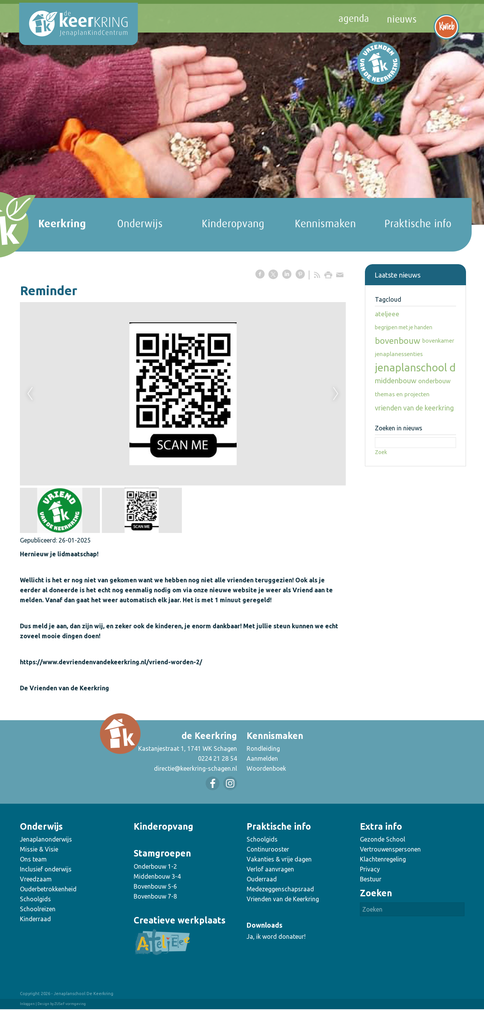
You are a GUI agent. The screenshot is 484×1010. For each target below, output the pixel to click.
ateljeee (387, 313)
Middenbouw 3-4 (157, 876)
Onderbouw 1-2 (155, 866)
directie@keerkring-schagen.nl (195, 768)
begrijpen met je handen (403, 327)
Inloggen (27, 1004)
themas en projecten (402, 394)
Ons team (33, 859)
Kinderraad (35, 918)
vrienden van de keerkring (414, 408)
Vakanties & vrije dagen (279, 859)
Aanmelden (262, 758)
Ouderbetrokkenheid (48, 889)
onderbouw (434, 381)
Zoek (381, 452)
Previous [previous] (30, 394)
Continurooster (268, 849)
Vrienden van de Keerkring (283, 899)
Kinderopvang (163, 826)
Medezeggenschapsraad (280, 889)
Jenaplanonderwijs (46, 839)
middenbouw (395, 381)
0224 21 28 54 (217, 758)
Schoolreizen (38, 908)
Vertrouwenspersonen (390, 849)
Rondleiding (263, 748)
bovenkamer (438, 340)
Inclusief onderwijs (46, 869)
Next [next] (336, 394)
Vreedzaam (36, 879)
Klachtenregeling (383, 859)
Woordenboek (266, 768)
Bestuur (370, 879)
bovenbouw (397, 340)
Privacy (370, 869)
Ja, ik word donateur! (276, 936)
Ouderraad (262, 879)
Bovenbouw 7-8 (155, 896)
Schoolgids (35, 899)
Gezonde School (382, 839)
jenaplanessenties (399, 354)
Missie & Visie (39, 849)
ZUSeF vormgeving (70, 1004)
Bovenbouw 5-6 (155, 886)
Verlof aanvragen (270, 869)
